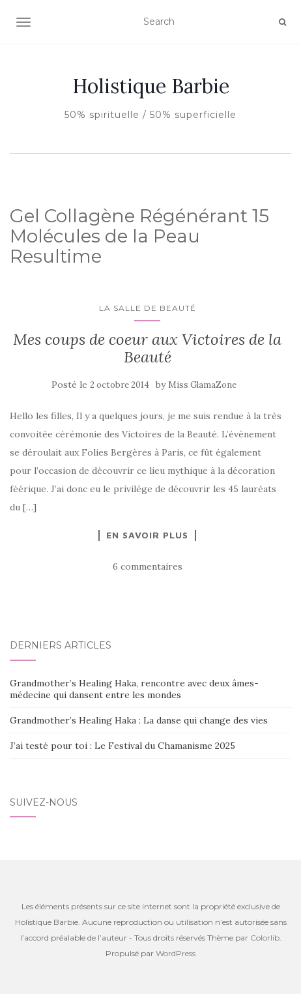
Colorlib (265, 938)
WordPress (175, 953)
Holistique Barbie (150, 86)
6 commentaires (147, 566)
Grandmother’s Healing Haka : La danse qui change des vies (139, 720)
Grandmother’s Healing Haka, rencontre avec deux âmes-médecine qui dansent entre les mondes (134, 689)
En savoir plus (147, 535)
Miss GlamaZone (202, 384)
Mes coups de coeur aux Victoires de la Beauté (147, 347)
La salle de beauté (147, 308)
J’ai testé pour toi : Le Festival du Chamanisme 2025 (122, 746)
